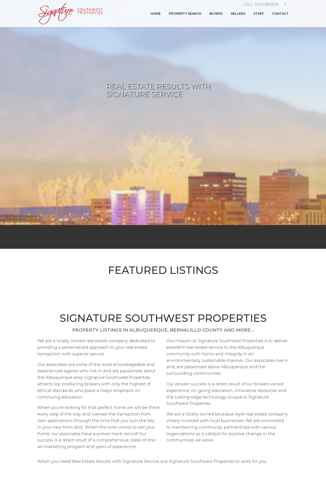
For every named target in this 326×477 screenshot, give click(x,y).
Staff (258, 14)
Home (156, 14)
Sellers (238, 14)
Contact (280, 14)
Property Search (185, 14)
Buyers (216, 14)
